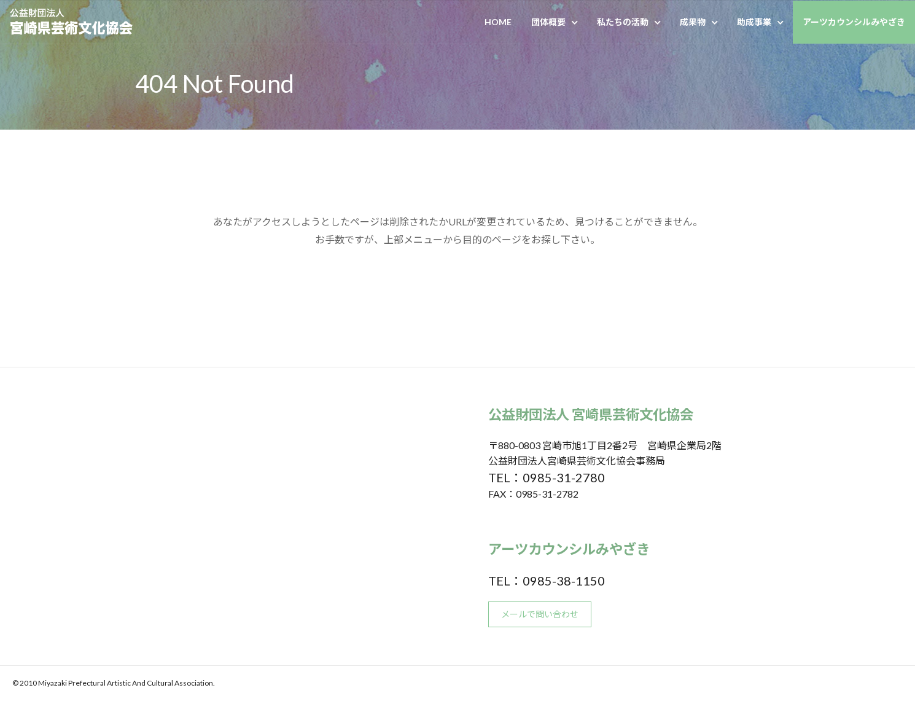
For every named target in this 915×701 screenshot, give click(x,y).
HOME (498, 22)
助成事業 (754, 22)
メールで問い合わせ (539, 614)
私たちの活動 (622, 22)
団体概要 (548, 22)
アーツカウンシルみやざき (854, 22)
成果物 (693, 22)
